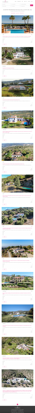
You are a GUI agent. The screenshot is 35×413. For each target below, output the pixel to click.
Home (15, 1)
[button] (32, 1)
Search (32, 5)
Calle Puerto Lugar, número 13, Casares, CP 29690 (17, 409)
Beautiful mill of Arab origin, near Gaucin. (8, 68)
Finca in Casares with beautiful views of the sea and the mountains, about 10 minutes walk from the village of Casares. (17, 196)
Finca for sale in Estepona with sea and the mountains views (11, 99)
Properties (19, 1)
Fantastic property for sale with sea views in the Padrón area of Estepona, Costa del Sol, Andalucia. (17, 36)
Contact (29, 1)
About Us (25, 1)
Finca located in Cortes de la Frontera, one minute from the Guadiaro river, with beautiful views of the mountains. (17, 326)
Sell (22, 1)
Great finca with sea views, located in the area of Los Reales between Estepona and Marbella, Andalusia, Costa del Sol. (16, 261)
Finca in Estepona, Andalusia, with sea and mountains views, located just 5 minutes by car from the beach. (17, 293)
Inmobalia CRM (22, 412)
